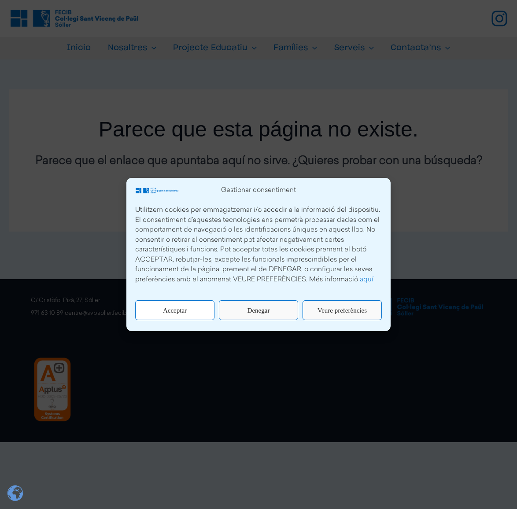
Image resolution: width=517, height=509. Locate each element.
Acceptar (175, 310)
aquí (366, 280)
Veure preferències (342, 310)
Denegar (258, 310)
